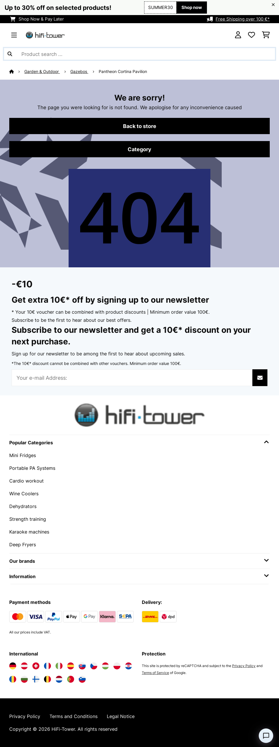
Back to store (139, 126)
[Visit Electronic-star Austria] (24, 665)
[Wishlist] (251, 35)
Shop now (191, 7)
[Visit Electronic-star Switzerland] (35, 665)
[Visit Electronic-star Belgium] (47, 679)
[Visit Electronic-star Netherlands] (59, 679)
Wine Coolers (23, 493)
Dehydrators (22, 506)
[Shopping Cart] (266, 35)
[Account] (238, 35)
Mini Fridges (22, 455)
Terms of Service (155, 673)
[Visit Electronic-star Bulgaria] (24, 679)
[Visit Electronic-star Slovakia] (82, 665)
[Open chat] (266, 735)
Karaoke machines (29, 532)
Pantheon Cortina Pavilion (123, 71)
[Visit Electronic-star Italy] (59, 665)
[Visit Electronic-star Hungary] (105, 665)
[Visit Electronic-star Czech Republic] (93, 665)
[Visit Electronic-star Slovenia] (82, 679)
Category (139, 149)
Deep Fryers (22, 544)
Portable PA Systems (32, 468)
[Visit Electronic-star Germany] (12, 665)
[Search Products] (139, 54)
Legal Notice (121, 716)
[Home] (16, 71)
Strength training (27, 519)
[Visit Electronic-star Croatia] (128, 665)
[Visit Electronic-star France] (47, 665)
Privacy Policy (244, 666)
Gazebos (79, 71)
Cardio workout (26, 481)
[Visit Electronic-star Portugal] (70, 679)
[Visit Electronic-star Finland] (35, 679)
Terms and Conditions (73, 716)
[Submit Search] (10, 53)
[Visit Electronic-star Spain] (70, 665)
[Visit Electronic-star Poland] (116, 665)
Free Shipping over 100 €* (243, 19)
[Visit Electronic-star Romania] (12, 679)
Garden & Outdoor (42, 71)
